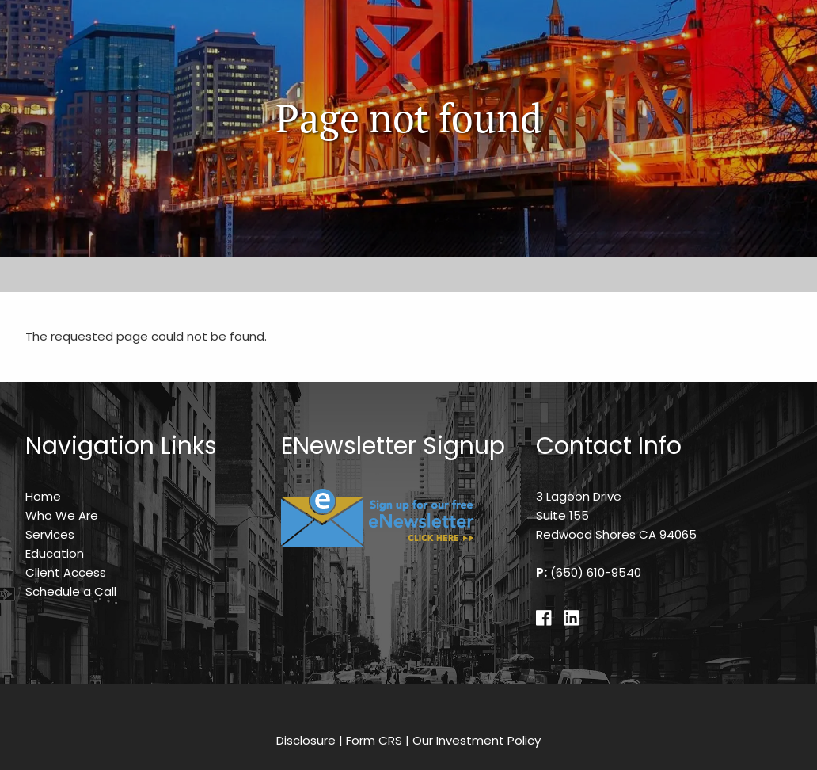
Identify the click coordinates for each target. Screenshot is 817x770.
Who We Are (61, 515)
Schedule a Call (70, 591)
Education (54, 553)
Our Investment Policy (476, 740)
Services (49, 534)
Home (43, 496)
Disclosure (306, 740)
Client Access (65, 572)
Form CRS (374, 740)
